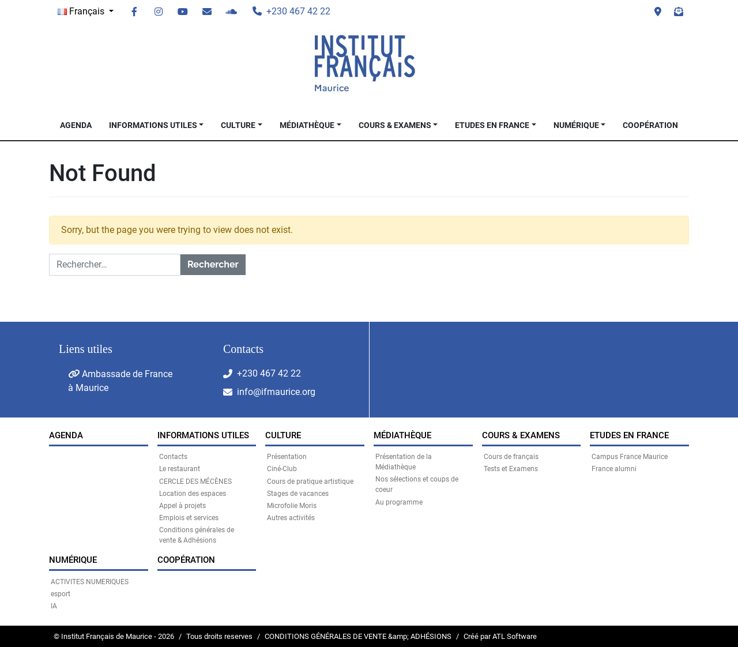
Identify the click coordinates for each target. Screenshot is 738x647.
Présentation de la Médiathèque (403, 462)
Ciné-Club (282, 469)
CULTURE (238, 125)
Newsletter (678, 11)
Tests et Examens (511, 469)
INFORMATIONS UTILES (153, 125)
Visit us (657, 11)
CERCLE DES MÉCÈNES (195, 481)
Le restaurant (179, 469)
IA (54, 606)
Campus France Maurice (630, 457)
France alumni (614, 469)
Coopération (650, 125)
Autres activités (291, 518)
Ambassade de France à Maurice (120, 380)
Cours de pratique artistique (310, 481)
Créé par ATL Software (500, 636)
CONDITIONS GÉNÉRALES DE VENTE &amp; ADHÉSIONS (358, 636)
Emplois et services (189, 518)
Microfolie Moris (292, 506)
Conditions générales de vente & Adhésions (196, 535)
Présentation (287, 457)
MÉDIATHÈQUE (307, 125)
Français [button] (82, 11)
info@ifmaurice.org (276, 391)
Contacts (173, 457)
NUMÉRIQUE (576, 125)
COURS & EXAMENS (395, 125)
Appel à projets (182, 506)
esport (60, 594)
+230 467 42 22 (269, 373)
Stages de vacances (298, 494)
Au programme (399, 502)
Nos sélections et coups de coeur (416, 484)
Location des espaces (192, 494)
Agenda (76, 125)
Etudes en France (492, 125)
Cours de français (511, 457)
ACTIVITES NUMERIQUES (90, 582)
